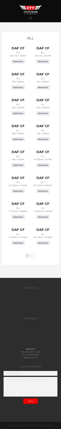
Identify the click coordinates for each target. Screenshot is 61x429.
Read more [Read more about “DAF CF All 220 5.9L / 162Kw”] (43, 61)
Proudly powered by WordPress (19, 425)
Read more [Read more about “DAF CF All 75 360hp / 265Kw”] (43, 217)
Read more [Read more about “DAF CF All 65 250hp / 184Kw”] (43, 191)
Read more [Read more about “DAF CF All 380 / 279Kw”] (18, 139)
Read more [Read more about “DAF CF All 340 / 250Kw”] (18, 113)
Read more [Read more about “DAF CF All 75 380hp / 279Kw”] (18, 243)
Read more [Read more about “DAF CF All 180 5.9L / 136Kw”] (18, 61)
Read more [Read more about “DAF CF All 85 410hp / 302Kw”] (43, 243)
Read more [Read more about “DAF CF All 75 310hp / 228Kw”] (18, 217)
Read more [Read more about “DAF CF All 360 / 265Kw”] (43, 113)
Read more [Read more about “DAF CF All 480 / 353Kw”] (18, 165)
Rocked (41, 425)
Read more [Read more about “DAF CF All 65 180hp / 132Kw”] (43, 165)
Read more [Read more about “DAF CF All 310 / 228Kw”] (43, 87)
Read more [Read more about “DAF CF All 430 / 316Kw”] (43, 139)
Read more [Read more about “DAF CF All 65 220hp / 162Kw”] (18, 191)
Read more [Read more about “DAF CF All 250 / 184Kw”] (18, 87)
